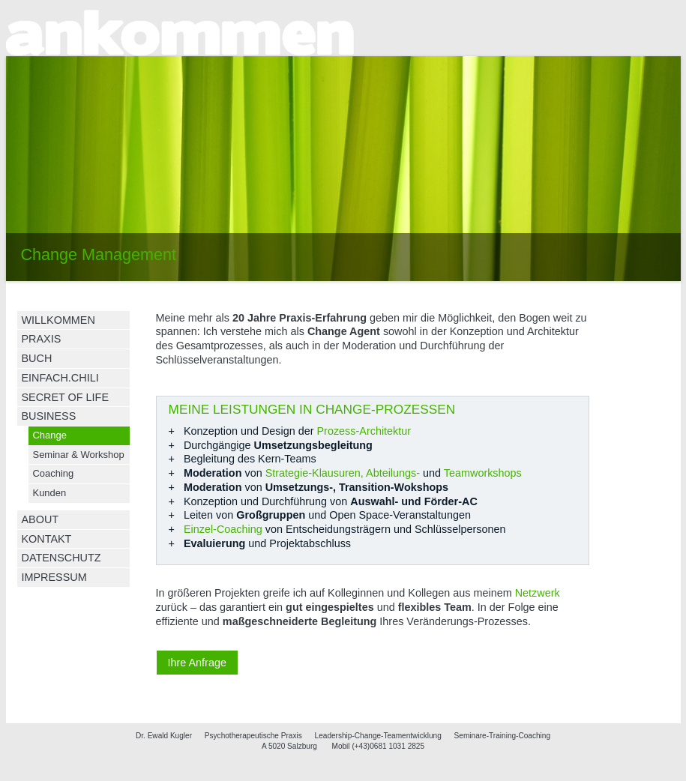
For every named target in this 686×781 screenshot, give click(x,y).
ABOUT (40, 519)
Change (50, 435)
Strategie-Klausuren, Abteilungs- (342, 473)
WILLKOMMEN (58, 320)
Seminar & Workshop (78, 454)
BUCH (37, 358)
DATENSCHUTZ (61, 558)
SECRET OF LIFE (65, 397)
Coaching (53, 473)
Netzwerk (537, 593)
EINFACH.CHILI (60, 378)
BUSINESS (49, 416)
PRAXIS (41, 339)
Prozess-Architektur (364, 431)
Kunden (50, 492)
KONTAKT (47, 539)
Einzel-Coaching (223, 529)
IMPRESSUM (54, 577)
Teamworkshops (483, 473)
